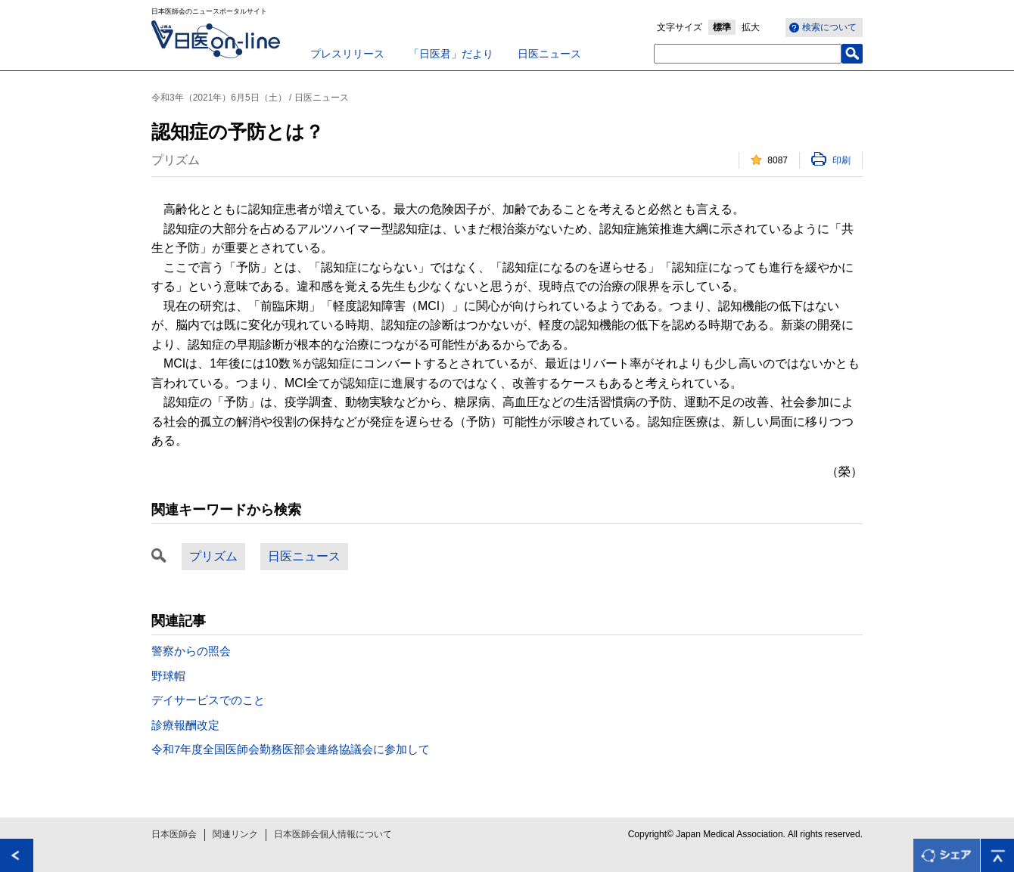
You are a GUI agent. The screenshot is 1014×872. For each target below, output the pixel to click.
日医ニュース (549, 54)
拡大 (751, 27)
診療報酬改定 (185, 724)
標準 (722, 27)
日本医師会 (174, 834)
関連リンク (235, 834)
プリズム (213, 556)
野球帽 (168, 675)
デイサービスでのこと (208, 700)
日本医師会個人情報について (333, 834)
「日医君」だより (451, 54)
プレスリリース (347, 54)
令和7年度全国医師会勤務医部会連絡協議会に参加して (290, 749)
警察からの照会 (191, 650)
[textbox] (747, 54)
